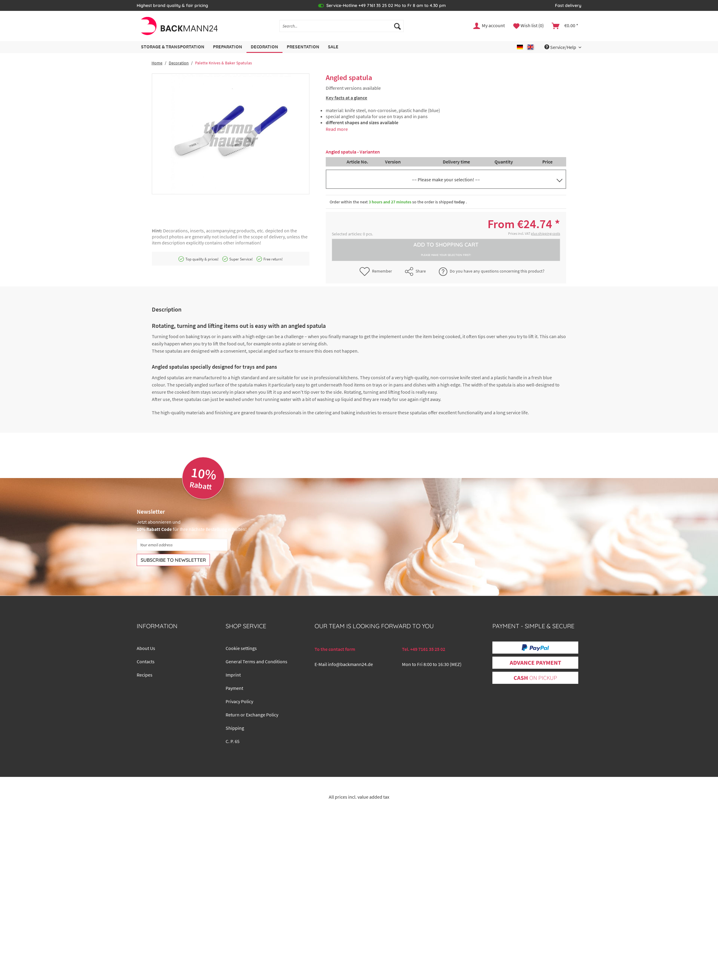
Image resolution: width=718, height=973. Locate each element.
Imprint (233, 675)
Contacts (146, 661)
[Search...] (341, 26)
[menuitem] (341, 28)
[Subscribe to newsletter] (173, 560)
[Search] (397, 26)
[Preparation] (227, 47)
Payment (234, 688)
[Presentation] (303, 47)
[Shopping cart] (565, 26)
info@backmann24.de (350, 664)
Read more (337, 129)
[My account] (489, 26)
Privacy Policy (239, 701)
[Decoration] (264, 47)
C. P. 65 (233, 741)
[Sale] (333, 47)
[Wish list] (528, 26)
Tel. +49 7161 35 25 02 (423, 649)
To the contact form (335, 649)
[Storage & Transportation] (173, 47)
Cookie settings (241, 648)
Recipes (144, 675)
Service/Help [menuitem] (560, 47)
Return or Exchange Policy (252, 715)
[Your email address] (182, 545)
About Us (146, 648)
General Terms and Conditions (256, 661)
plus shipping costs (545, 233)
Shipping (235, 728)
